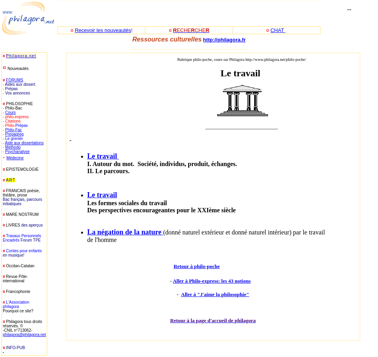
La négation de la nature (125, 232)
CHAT (277, 30)
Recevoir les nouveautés (103, 30)
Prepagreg (14, 134)
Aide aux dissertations (24, 143)
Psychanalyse (17, 151)
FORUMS (14, 80)
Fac (18, 130)
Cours (10, 112)
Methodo (13, 147)
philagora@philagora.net (24, 334)
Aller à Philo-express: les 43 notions (212, 281)
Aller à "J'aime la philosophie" (215, 294)
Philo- (10, 130)
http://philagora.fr (224, 40)
